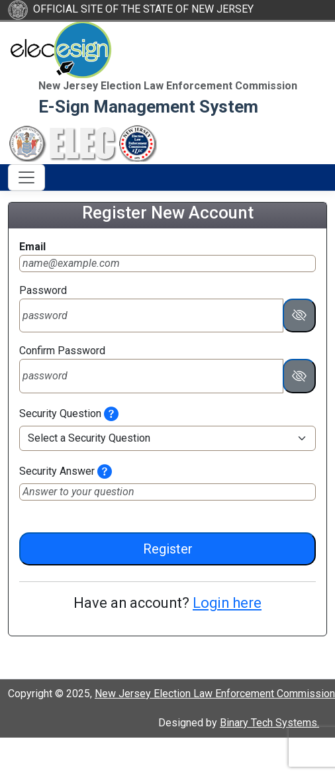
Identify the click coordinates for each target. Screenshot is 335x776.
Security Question (60, 413)
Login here (227, 603)
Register (168, 549)
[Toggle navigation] (26, 177)
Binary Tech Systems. (269, 722)
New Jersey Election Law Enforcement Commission (215, 693)
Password (43, 290)
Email (32, 246)
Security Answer (57, 471)
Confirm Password (62, 350)
